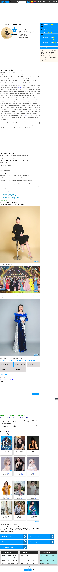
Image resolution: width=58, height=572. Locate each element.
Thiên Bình (10, 542)
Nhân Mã (3, 544)
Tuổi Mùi (33, 482)
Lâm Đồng (6, 502)
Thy (53, 547)
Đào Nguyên (43, 53)
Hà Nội (20, 458)
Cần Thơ (33, 502)
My (41, 542)
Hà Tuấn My (33, 435)
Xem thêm (37, 505)
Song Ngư (53, 32)
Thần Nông (15, 542)
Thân (34, 539)
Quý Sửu (50, 30)
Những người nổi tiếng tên (7, 179)
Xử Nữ (3, 542)
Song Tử (3, 539)
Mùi (27, 539)
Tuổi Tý (19, 482)
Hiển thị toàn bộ (36, 413)
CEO (8, 24)
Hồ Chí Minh (6, 438)
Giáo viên (33, 481)
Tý (21, 544)
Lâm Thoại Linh (33, 500)
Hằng (47, 544)
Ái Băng (7, 500)
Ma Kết (9, 544)
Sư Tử (14, 539)
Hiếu (53, 542)
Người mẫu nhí (7, 481)
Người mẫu (50, 1)
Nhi (41, 544)
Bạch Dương (10, 547)
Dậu (22, 542)
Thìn (28, 547)
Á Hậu (33, 501)
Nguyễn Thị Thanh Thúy (14, 24)
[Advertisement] (28, 12)
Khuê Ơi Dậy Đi (20, 480)
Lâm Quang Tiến (52, 50)
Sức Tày (20, 500)
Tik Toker (20, 481)
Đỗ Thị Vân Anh (20, 435)
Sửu (28, 544)
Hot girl (41, 1)
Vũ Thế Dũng (51, 57)
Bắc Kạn (20, 438)
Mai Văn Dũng (52, 53)
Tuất (28, 542)
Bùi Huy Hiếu (33, 480)
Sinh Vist (20, 456)
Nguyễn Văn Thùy (52, 51)
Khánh (47, 547)
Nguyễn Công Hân (52, 55)
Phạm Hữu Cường (52, 48)
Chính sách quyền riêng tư (29, 565)
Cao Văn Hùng (44, 55)
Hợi (33, 542)
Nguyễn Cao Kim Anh (6, 456)
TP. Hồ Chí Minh (25, 104)
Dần (33, 544)
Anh (53, 544)
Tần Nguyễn (51, 58)
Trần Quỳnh (33, 456)
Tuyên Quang (19, 502)
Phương (42, 547)
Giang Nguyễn (44, 48)
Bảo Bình (15, 544)
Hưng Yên (33, 458)
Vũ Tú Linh (6, 480)
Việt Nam (20, 76)
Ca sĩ (38, 1)
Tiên (47, 542)
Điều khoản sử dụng (29, 559)
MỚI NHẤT (54, 1)
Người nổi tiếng (3, 24)
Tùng (47, 539)
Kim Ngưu (15, 547)
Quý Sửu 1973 (8, 170)
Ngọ (22, 539)
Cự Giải (9, 539)
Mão (22, 547)
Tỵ (33, 547)
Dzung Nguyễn (6, 435)
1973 (52, 22)
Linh (53, 539)
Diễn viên (45, 1)
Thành (41, 539)
